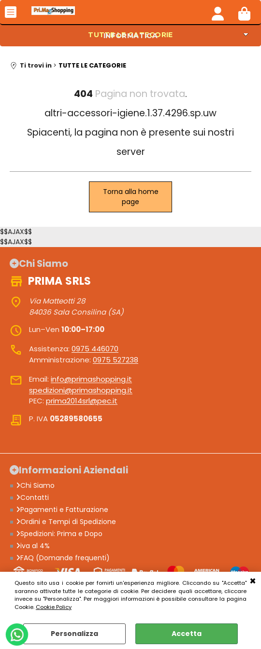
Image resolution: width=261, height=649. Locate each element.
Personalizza (74, 633)
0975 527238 (115, 360)
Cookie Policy (54, 607)
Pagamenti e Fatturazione (62, 509)
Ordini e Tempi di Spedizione (66, 521)
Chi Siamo (35, 485)
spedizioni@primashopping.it (80, 390)
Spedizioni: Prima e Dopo (59, 534)
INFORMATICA (130, 35)
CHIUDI (252, 581)
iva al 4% (33, 546)
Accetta (187, 633)
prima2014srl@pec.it (81, 401)
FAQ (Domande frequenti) (63, 558)
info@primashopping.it (91, 379)
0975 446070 (95, 349)
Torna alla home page (131, 197)
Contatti (32, 497)
